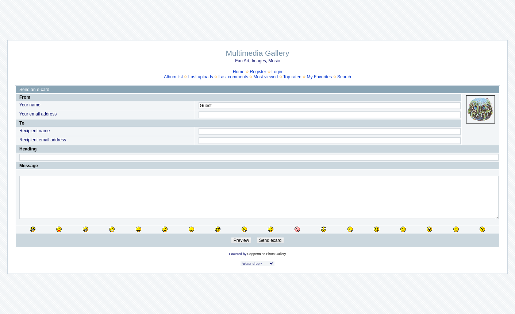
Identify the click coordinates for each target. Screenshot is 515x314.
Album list (173, 76)
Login (277, 71)
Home (239, 71)
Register (258, 71)
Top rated (292, 76)
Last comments (233, 76)
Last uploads (200, 76)
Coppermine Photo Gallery (266, 254)
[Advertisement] (258, 16)
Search (344, 76)
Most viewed (266, 76)
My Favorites (319, 76)
